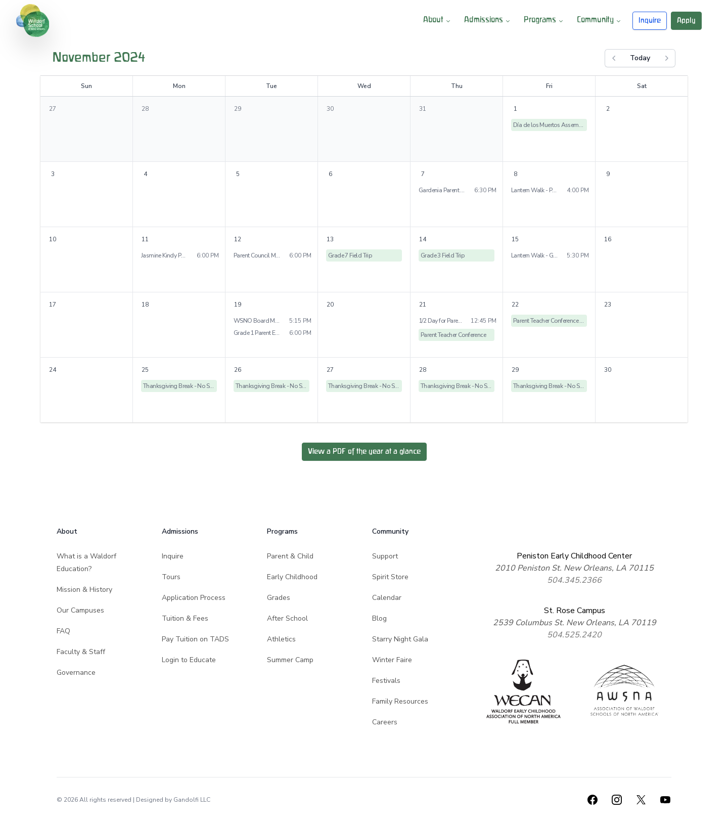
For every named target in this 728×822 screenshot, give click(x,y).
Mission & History (84, 589)
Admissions (488, 21)
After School (287, 618)
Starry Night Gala (400, 639)
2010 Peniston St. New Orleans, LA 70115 (574, 568)
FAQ (63, 631)
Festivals (386, 680)
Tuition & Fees (185, 618)
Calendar (386, 597)
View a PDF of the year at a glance (364, 451)
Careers (384, 722)
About (437, 21)
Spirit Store (390, 577)
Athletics (281, 639)
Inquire (650, 20)
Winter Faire (392, 660)
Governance (76, 672)
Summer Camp (290, 660)
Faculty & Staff (81, 652)
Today (640, 58)
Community (599, 21)
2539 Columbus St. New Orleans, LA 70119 (574, 622)
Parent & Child (290, 556)
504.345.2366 (574, 580)
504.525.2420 (574, 634)
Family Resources (400, 701)
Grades (278, 597)
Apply (686, 20)
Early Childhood (292, 577)
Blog (379, 618)
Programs (544, 21)
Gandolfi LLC (191, 800)
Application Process (193, 597)
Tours (171, 577)
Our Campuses (80, 610)
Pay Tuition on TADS (195, 639)
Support (385, 556)
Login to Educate (189, 660)
